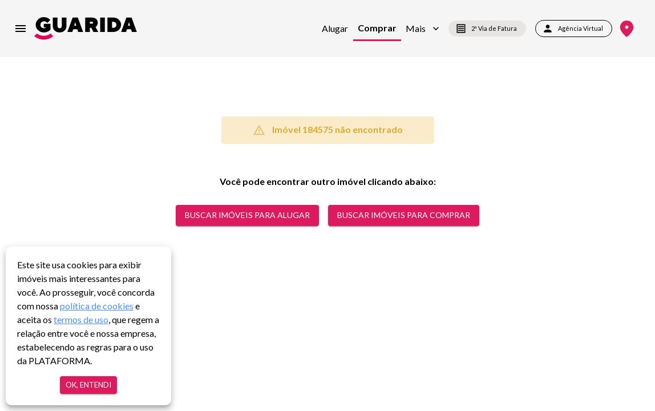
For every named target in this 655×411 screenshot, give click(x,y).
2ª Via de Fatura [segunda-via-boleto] (487, 29)
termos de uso (81, 319)
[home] (85, 28)
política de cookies (97, 305)
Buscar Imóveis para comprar (403, 215)
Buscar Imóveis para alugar (247, 215)
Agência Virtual (574, 29)
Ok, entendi (88, 385)
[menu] (20, 28)
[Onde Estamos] (626, 28)
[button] (422, 28)
